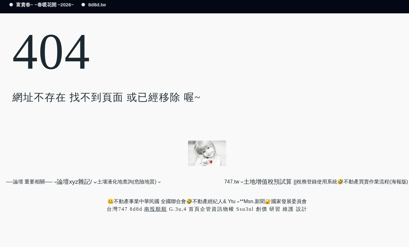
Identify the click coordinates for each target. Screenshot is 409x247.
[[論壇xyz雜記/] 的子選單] (95, 182)
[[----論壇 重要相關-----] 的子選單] (55, 181)
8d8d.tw (96, 4)
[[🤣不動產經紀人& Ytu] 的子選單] (238, 201)
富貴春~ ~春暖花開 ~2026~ (44, 4)
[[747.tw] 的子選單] (242, 181)
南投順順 (155, 209)
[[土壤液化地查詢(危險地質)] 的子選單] (159, 181)
